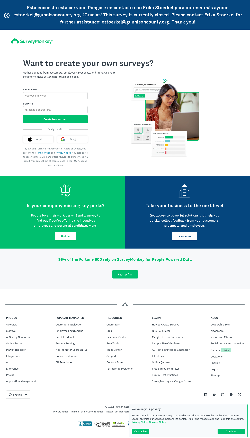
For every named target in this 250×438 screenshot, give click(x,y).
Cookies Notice (157, 423)
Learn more (184, 236)
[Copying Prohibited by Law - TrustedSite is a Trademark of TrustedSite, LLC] (118, 425)
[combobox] (18, 395)
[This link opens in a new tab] (205, 394)
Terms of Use (43, 152)
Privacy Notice (140, 423)
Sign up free (125, 274)
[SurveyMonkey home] (32, 41)
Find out (66, 236)
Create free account (55, 119)
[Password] (55, 109)
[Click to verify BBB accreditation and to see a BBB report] (85, 425)
